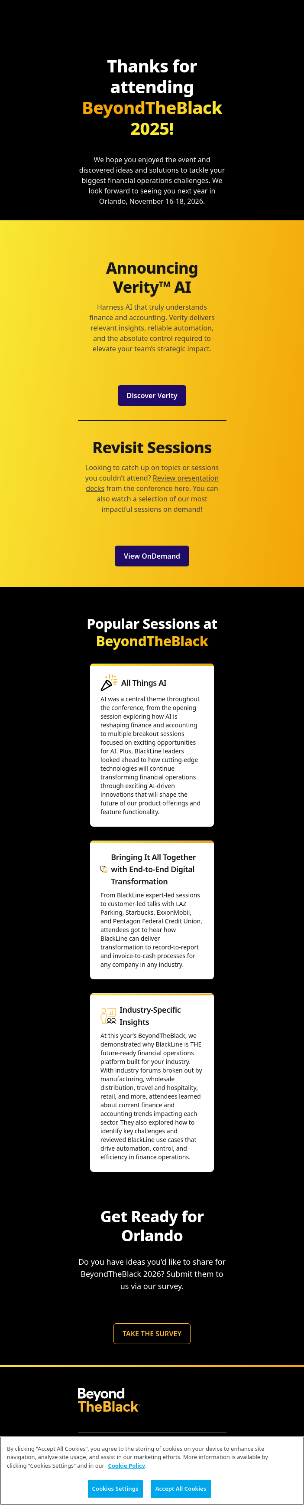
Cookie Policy (126, 1465)
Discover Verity (152, 395)
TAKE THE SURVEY (152, 1333)
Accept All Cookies (181, 1488)
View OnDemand (152, 556)
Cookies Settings (115, 1488)
